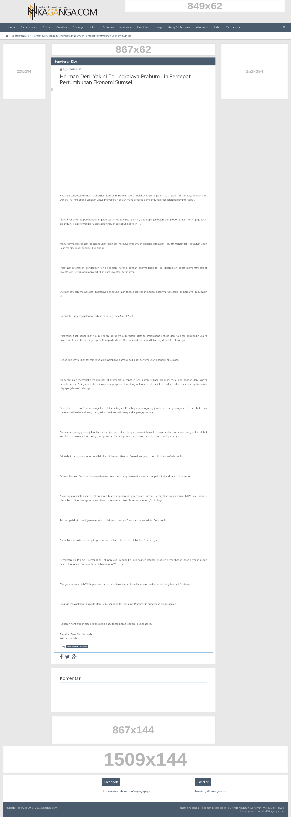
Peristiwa (61, 27)
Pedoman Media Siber (213, 807)
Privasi (280, 807)
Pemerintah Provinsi (77, 647)
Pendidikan (143, 27)
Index (217, 27)
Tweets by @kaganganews (210, 791)
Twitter (203, 782)
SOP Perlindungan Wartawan (245, 807)
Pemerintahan (29, 27)
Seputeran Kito (20, 35)
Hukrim (93, 27)
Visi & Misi (269, 807)
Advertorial (201, 27)
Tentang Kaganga (188, 807)
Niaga (159, 27)
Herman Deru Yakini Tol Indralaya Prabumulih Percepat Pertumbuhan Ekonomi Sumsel (81, 35)
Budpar (47, 27)
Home (11, 27)
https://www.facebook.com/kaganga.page (126, 791)
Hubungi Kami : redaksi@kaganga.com (262, 811)
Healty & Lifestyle (179, 27)
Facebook (111, 782)
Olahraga (78, 27)
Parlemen (108, 27)
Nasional (126, 27)
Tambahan (233, 27)
